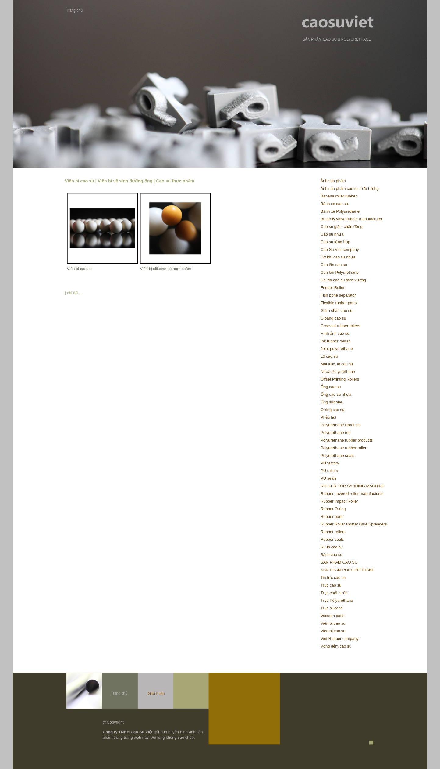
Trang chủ (74, 10)
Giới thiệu (156, 693)
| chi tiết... (73, 293)
